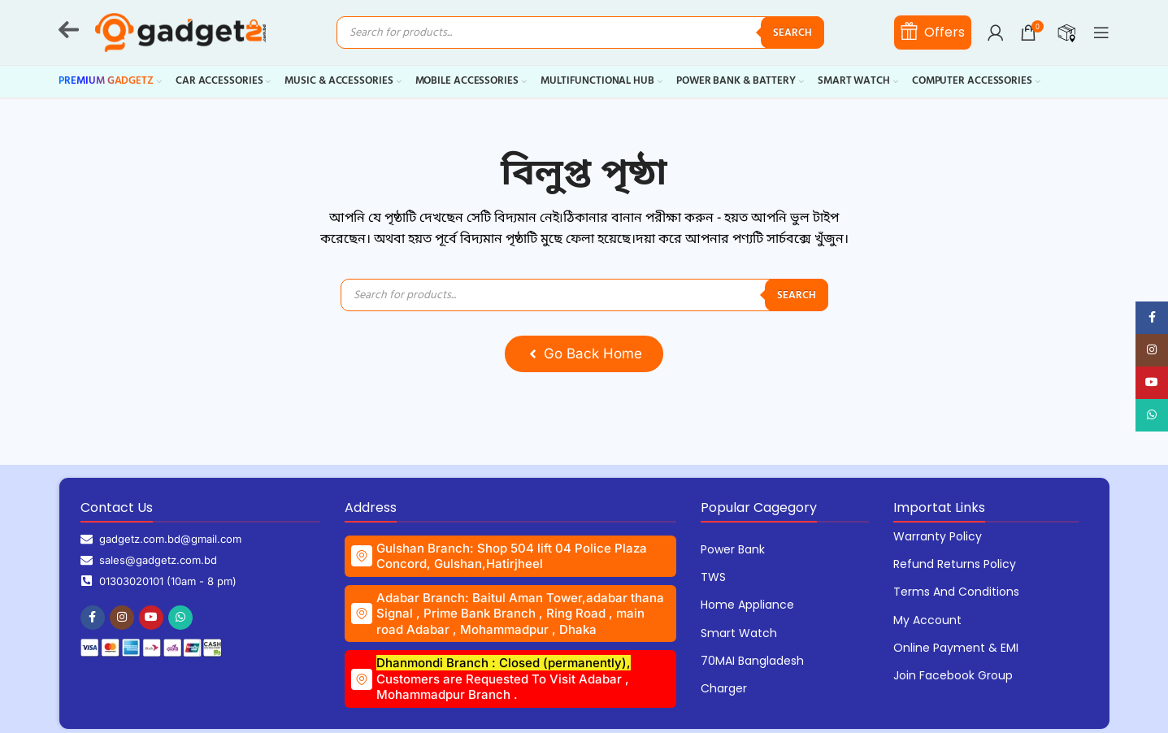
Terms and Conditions (956, 591)
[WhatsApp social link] (180, 617)
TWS (713, 577)
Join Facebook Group (953, 675)
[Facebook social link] (92, 617)
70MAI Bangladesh (752, 661)
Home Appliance (747, 604)
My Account (927, 620)
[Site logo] (180, 32)
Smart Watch (739, 633)
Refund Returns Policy (954, 564)
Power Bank (733, 549)
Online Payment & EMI (955, 648)
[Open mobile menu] (1101, 32)
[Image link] (151, 648)
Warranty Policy (937, 536)
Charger (724, 688)
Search (792, 32)
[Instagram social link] (122, 617)
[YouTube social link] (151, 617)
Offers (933, 31)
